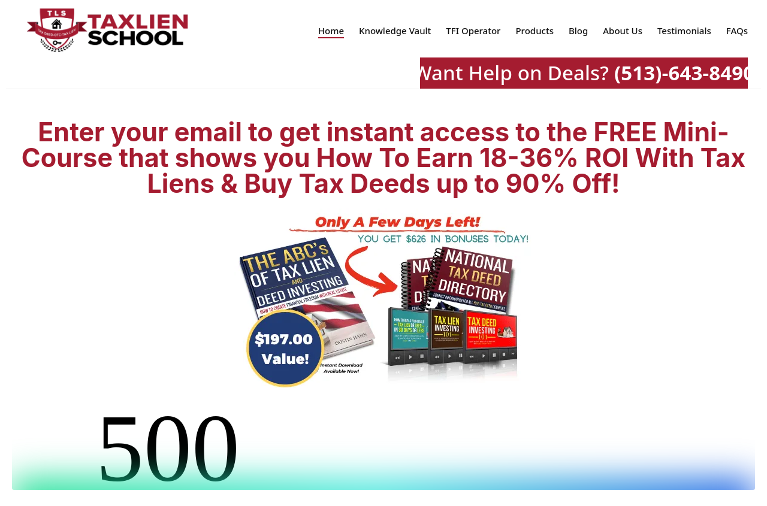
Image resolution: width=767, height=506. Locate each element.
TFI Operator (473, 31)
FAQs (737, 31)
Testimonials (684, 31)
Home (331, 31)
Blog (578, 31)
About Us (622, 31)
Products (534, 31)
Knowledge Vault (395, 31)
